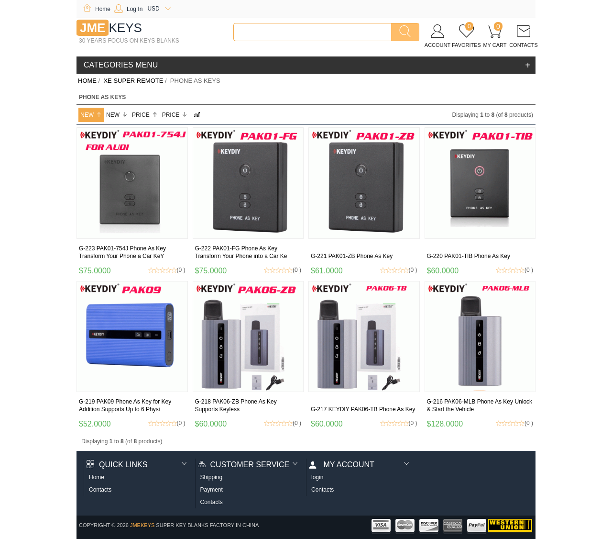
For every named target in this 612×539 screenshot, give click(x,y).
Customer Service (244, 464)
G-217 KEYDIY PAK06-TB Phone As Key (363, 409)
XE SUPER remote (133, 80)
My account (341, 464)
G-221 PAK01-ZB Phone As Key (352, 256)
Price (145, 115)
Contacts (100, 489)
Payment (211, 489)
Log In (128, 9)
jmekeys (142, 525)
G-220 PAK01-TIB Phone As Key (469, 256)
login (317, 477)
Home (96, 9)
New (91, 115)
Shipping (211, 477)
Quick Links (117, 464)
